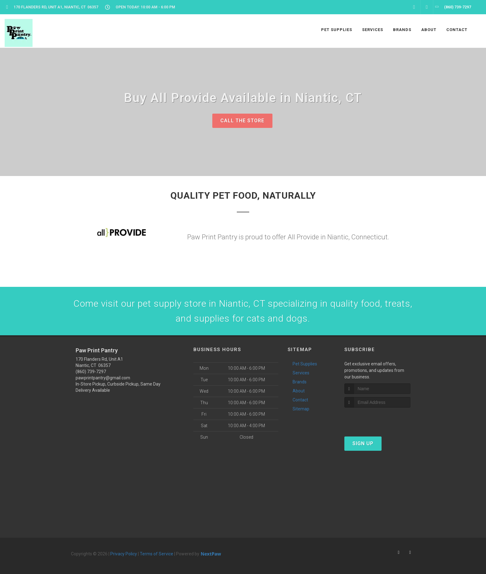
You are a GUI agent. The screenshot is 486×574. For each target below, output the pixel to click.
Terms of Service (156, 553)
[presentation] (377, 419)
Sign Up (362, 443)
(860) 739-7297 (91, 371)
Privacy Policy (123, 553)
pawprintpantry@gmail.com (103, 377)
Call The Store (242, 121)
